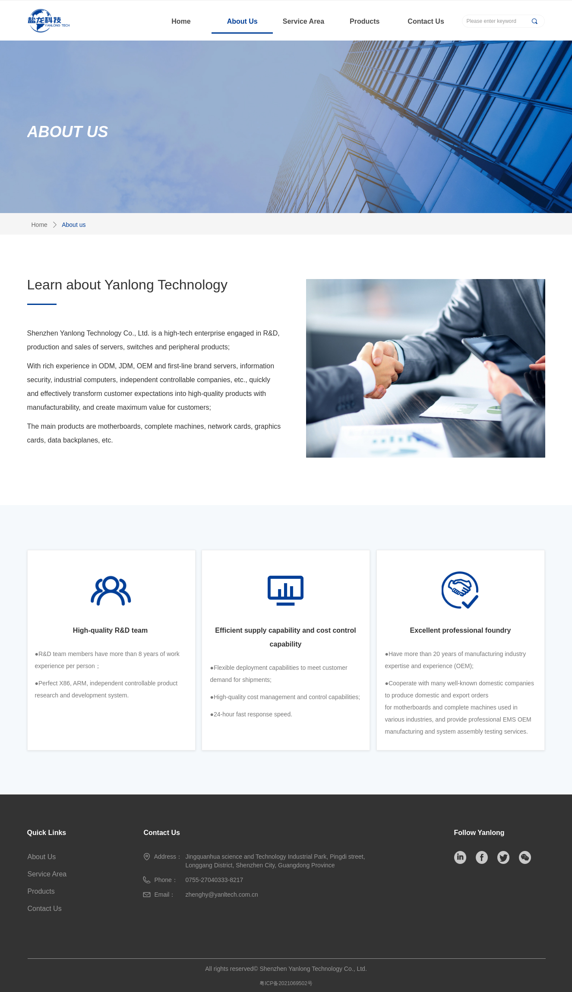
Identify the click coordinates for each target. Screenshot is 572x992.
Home (39, 224)
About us (73, 224)
